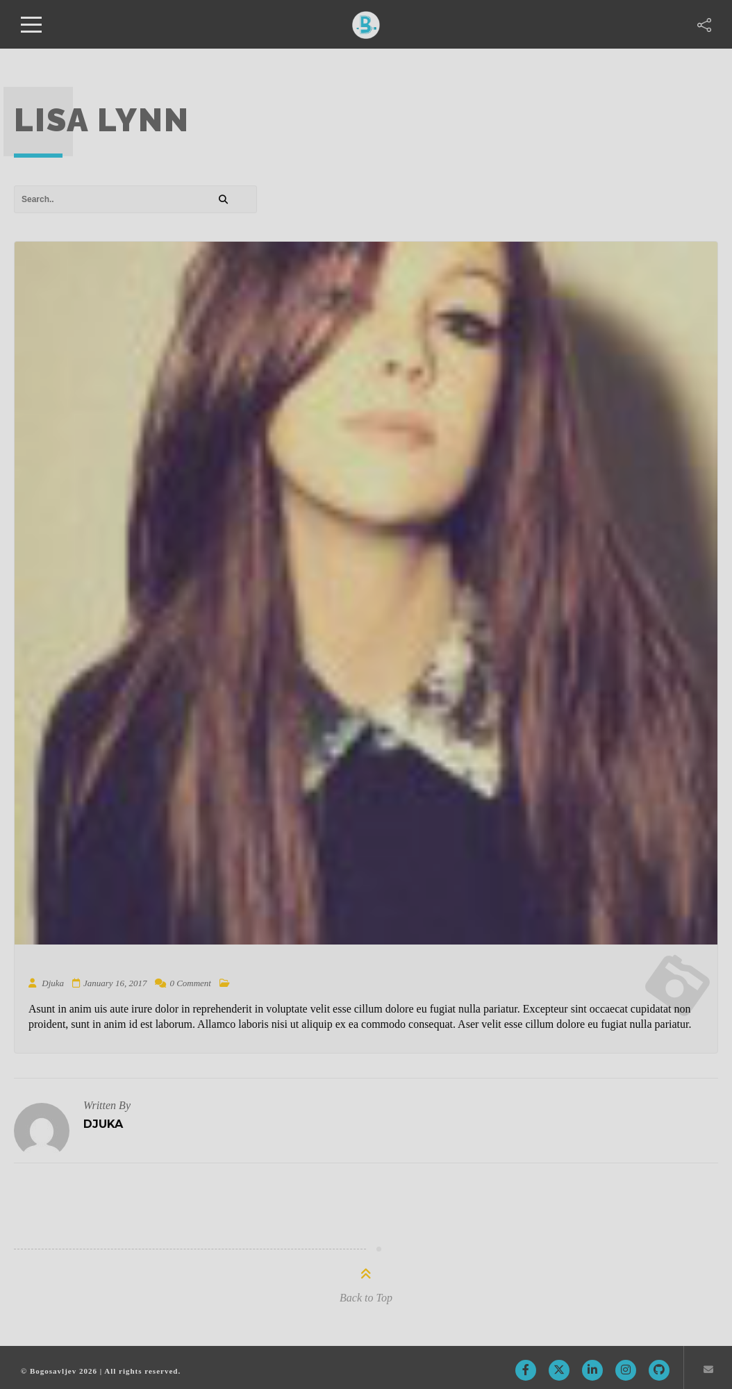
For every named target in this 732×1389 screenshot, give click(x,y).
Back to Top (366, 1298)
